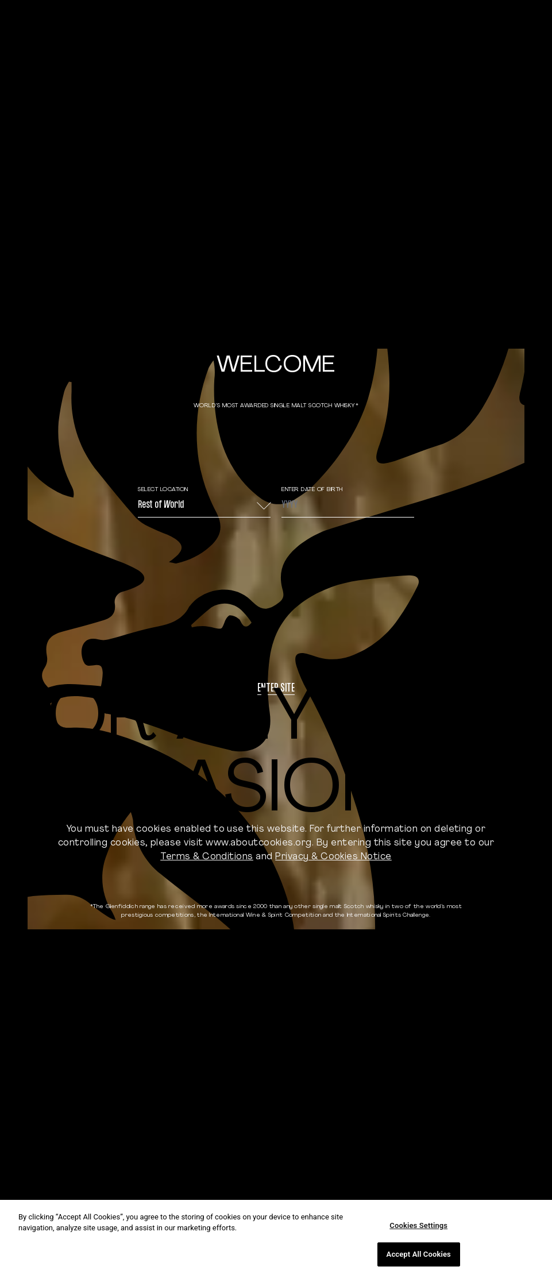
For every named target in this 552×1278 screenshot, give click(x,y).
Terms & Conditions (206, 857)
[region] (276, 1239)
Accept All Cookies (419, 1254)
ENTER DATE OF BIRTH (312, 490)
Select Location (163, 490)
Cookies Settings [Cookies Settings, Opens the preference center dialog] (418, 1225)
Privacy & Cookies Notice (333, 857)
